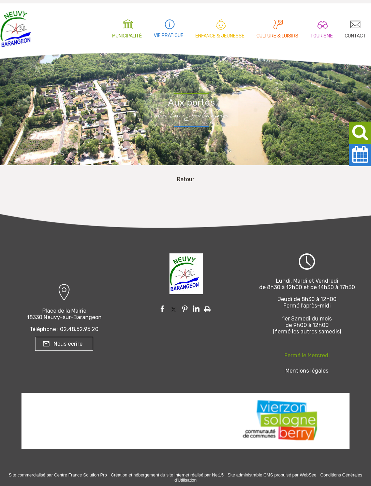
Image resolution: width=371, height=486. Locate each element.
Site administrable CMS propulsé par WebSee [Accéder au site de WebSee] (271, 474)
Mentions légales (306, 370)
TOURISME (321, 36)
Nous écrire (68, 344)
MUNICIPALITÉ (127, 36)
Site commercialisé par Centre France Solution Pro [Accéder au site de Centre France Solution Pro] (58, 474)
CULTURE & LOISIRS (277, 36)
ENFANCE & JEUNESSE (219, 36)
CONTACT (355, 36)
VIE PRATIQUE (168, 35)
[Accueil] (15, 27)
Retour (185, 179)
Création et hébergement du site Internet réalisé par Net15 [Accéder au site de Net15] (167, 474)
